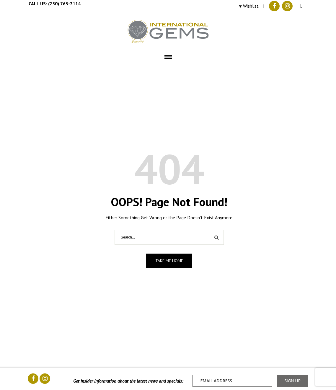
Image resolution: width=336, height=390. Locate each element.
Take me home (169, 260)
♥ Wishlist (249, 6)
